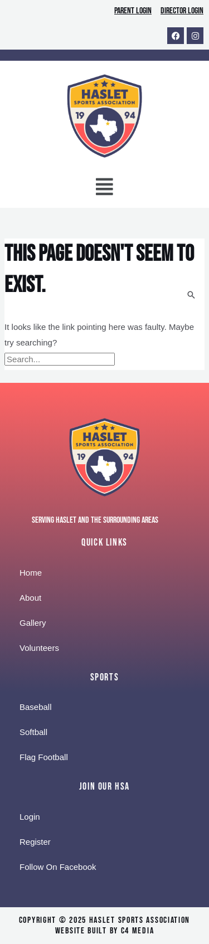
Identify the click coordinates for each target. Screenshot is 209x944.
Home (31, 572)
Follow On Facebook (58, 867)
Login (30, 816)
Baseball (36, 707)
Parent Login (133, 11)
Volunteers (39, 648)
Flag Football (44, 757)
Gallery (33, 622)
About (30, 597)
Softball (33, 732)
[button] (104, 189)
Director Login (182, 11)
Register (35, 841)
